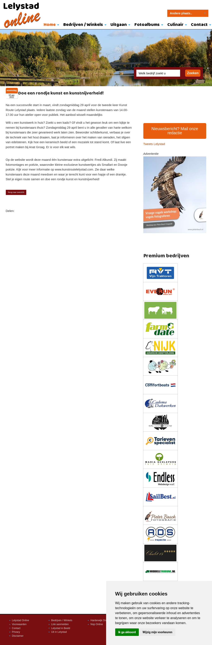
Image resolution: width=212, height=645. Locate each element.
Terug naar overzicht (16, 192)
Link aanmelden (60, 624)
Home (50, 24)
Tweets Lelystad (154, 144)
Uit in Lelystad (59, 631)
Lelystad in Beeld (60, 628)
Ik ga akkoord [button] (127, 632)
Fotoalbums (147, 24)
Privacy (16, 631)
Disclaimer (18, 635)
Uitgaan (118, 24)
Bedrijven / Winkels (83, 24)
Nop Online (97, 624)
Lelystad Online (20, 620)
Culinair (175, 24)
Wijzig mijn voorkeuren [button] (157, 632)
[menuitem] (50, 25)
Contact (16, 628)
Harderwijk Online (100, 620)
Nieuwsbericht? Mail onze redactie (174, 130)
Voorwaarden (19, 624)
